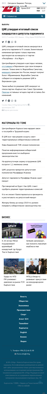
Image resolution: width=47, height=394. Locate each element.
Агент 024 (23, 319)
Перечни (5, 92)
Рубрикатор (10, 16)
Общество (23, 301)
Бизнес (23, 337)
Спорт (23, 314)
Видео (23, 341)
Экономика (23, 305)
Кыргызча (23, 328)
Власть (23, 296)
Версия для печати (10, 110)
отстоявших (7, 66)
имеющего (6, 72)
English (23, 332)
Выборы (5, 24)
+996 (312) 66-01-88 (27, 351)
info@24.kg (26, 354)
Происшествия (23, 310)
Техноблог (23, 323)
